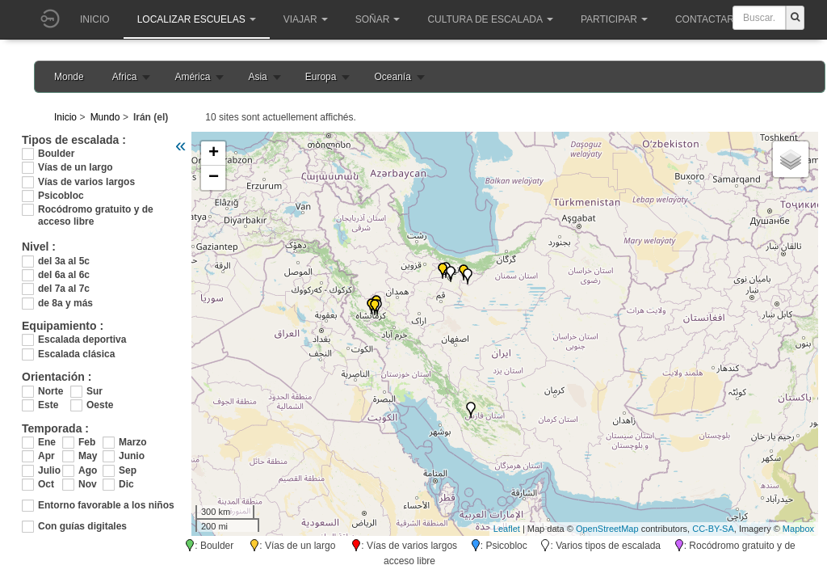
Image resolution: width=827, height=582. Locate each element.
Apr (46, 456)
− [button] (213, 178)
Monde (69, 76)
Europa (321, 76)
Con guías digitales (82, 526)
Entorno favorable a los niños (106, 505)
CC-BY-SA (713, 529)
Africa (124, 76)
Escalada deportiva (82, 339)
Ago (87, 470)
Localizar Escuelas (196, 19)
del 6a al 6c (64, 274)
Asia (257, 76)
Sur (94, 391)
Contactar (710, 19)
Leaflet (506, 529)
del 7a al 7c (64, 288)
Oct (46, 484)
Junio (131, 456)
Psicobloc (61, 195)
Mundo (105, 117)
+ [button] (213, 153)
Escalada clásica (76, 354)
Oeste (99, 405)
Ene (47, 442)
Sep (127, 470)
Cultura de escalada (489, 19)
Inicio (95, 19)
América (192, 76)
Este (48, 405)
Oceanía (392, 76)
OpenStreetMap (607, 529)
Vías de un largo (75, 167)
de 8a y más (65, 303)
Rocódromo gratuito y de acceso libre (95, 210)
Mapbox (798, 529)
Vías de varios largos (86, 182)
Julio (49, 470)
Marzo (131, 442)
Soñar (378, 19)
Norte (50, 391)
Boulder (56, 153)
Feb (86, 442)
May (87, 456)
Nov (87, 484)
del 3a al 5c (64, 261)
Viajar (305, 19)
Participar (614, 19)
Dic (126, 484)
